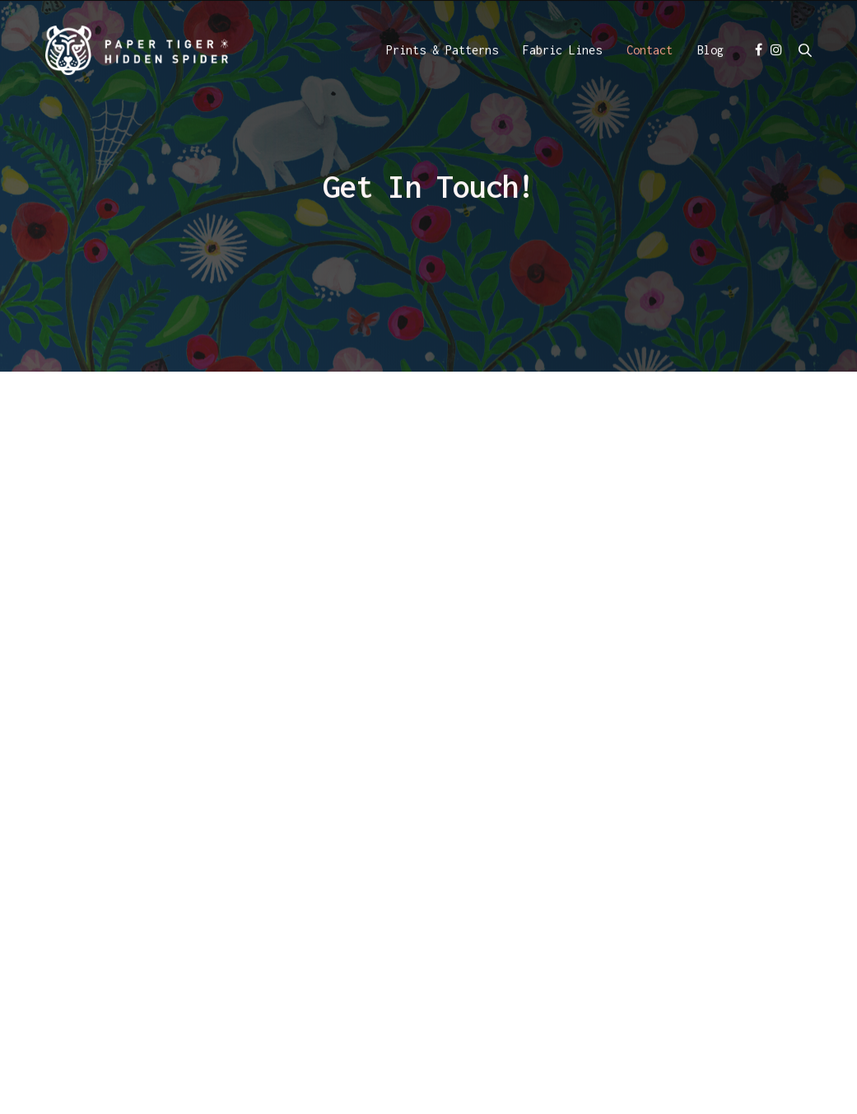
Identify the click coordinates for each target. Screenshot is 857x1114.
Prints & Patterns (442, 51)
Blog (710, 51)
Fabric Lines (562, 51)
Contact (649, 51)
